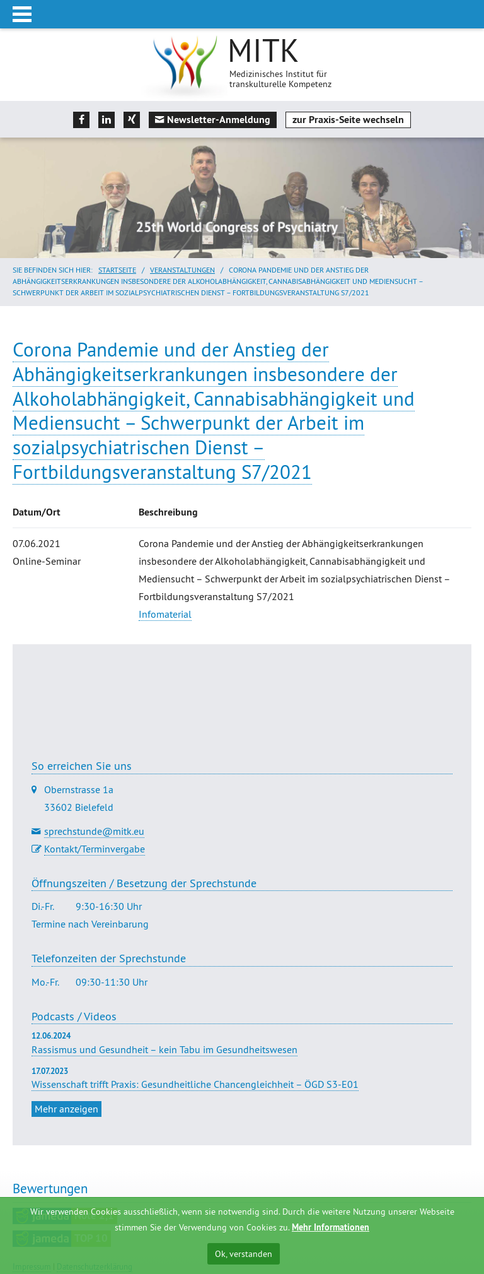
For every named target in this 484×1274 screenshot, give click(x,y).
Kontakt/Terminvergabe (94, 848)
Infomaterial (165, 614)
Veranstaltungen (182, 269)
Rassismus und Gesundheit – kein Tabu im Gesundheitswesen (164, 1049)
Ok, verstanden (243, 1253)
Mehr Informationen (330, 1227)
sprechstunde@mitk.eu (94, 831)
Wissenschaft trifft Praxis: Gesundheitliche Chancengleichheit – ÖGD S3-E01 (195, 1084)
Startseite (117, 269)
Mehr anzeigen (66, 1108)
